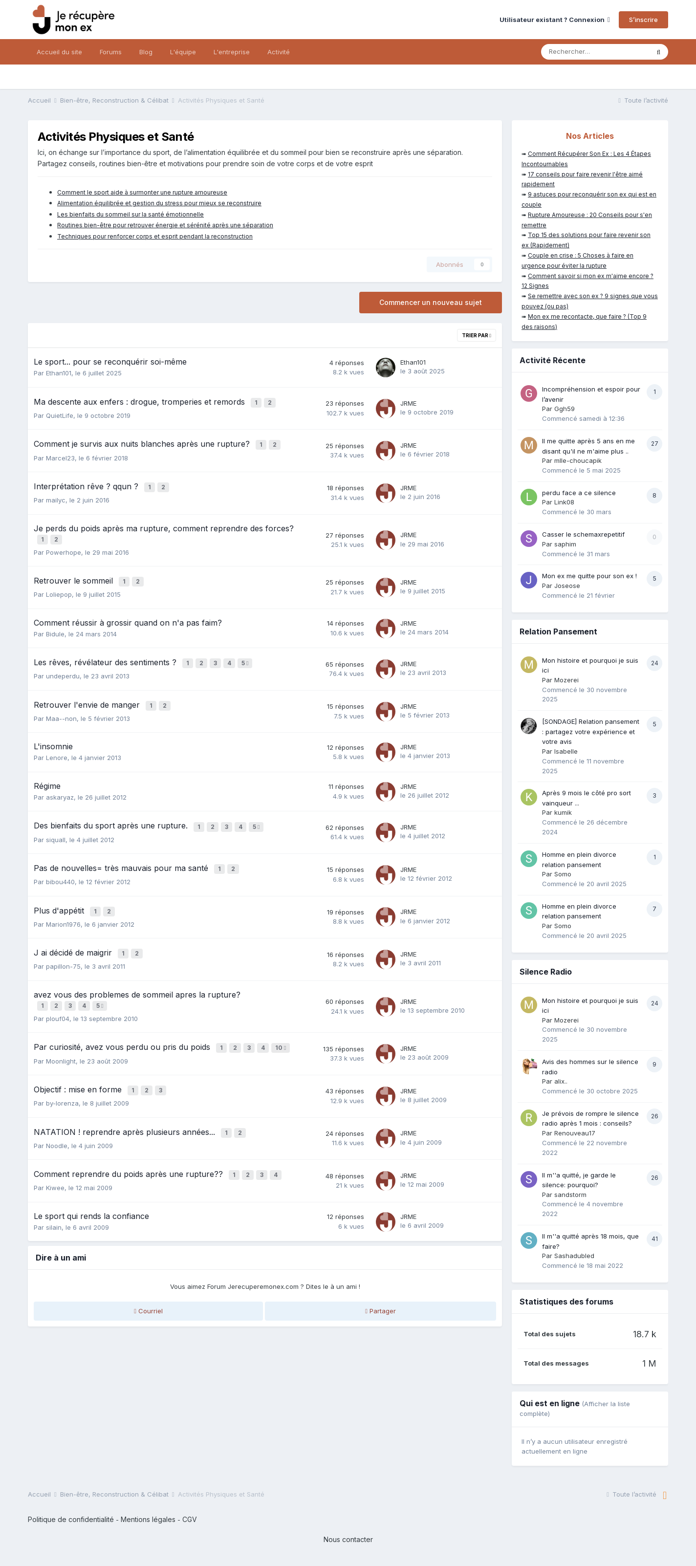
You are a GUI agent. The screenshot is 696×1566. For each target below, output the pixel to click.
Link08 (564, 502)
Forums (111, 52)
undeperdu (63, 664)
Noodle (56, 1115)
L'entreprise (232, 52)
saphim (565, 544)
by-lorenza (62, 1075)
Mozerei (566, 680)
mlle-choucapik (578, 460)
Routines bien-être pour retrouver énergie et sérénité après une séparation (165, 225)
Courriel (148, 1279)
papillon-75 (63, 944)
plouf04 (57, 995)
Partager (380, 1279)
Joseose (567, 585)
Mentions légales (148, 1519)
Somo (562, 874)
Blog (145, 52)
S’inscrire (643, 19)
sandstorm (570, 1194)
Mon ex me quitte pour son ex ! (589, 576)
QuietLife (59, 413)
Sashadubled (574, 1256)
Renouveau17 (574, 1133)
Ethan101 (58, 373)
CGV (189, 1519)
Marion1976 (63, 904)
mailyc (55, 494)
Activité (278, 52)
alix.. (560, 1081)
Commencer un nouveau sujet (430, 302)
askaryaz (60, 783)
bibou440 (60, 864)
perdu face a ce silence (579, 493)
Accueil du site (59, 52)
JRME (408, 402)
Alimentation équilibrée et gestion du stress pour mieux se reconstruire (159, 203)
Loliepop (59, 584)
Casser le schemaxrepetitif (583, 534)
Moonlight (61, 1035)
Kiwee (55, 1156)
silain (54, 1195)
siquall (55, 823)
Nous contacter (348, 1539)
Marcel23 (60, 453)
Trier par (476, 335)
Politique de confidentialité (71, 1519)
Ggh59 (564, 409)
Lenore (56, 744)
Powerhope (63, 544)
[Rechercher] (595, 52)
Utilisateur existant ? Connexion (555, 19)
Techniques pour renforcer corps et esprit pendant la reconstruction (155, 236)
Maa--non (61, 704)
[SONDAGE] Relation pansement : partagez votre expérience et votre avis (590, 731)
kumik (563, 812)
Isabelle (566, 751)
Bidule (55, 624)
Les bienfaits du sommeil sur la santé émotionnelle (130, 214)
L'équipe (183, 52)
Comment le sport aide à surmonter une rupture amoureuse (142, 192)
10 (282, 1023)
